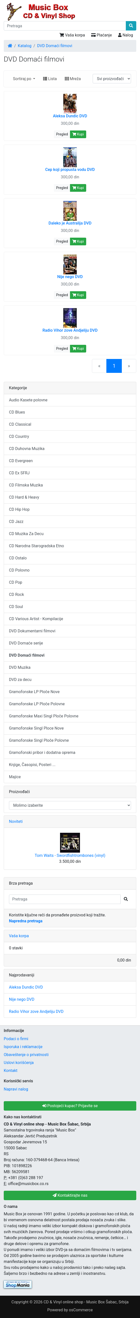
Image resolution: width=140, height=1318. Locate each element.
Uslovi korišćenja (19, 1062)
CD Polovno (19, 570)
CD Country (19, 436)
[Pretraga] (65, 26)
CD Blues (17, 412)
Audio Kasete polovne (28, 400)
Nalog (125, 35)
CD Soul (16, 606)
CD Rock (16, 594)
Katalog (25, 45)
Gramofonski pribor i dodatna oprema (42, 752)
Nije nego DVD (21, 999)
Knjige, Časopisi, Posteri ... (32, 764)
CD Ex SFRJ (19, 473)
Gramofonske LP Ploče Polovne (37, 704)
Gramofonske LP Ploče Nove (34, 691)
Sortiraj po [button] (22, 78)
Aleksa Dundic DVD (26, 987)
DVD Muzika (19, 667)
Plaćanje (101, 35)
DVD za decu (20, 679)
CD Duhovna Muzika (27, 448)
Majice (15, 776)
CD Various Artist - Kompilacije (36, 618)
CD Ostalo (18, 558)
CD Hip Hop (19, 509)
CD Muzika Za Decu (26, 533)
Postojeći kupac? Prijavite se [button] (70, 1105)
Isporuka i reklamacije (23, 1046)
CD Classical (20, 424)
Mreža (73, 78)
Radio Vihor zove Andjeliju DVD (36, 1011)
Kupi (78, 134)
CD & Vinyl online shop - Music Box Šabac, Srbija (86, 1302)
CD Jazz (16, 521)
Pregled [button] (62, 134)
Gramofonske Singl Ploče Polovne (39, 740)
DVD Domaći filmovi (54, 45)
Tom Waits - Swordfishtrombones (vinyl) (70, 855)
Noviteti (16, 821)
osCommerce (81, 1310)
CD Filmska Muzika (26, 485)
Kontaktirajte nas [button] (70, 1195)
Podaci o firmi (16, 1038)
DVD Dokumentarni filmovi (32, 631)
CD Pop (15, 582)
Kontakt (10, 1070)
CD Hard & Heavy (24, 497)
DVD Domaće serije (26, 643)
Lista (50, 78)
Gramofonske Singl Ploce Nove (36, 728)
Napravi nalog (16, 1089)
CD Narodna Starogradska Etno (36, 546)
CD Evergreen (21, 460)
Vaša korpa (72, 35)
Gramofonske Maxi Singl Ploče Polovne (43, 716)
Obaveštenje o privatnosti (26, 1054)
